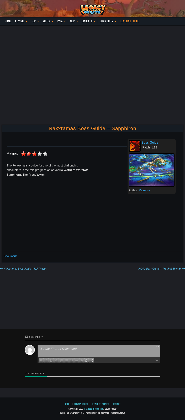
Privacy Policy (81, 404)
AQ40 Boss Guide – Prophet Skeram (161, 268)
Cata (60, 21)
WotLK (46, 21)
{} (86, 360)
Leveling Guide (130, 21)
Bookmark (10, 255)
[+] (91, 360)
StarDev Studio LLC (93, 408)
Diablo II (87, 21)
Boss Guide (149, 142)
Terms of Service (100, 404)
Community (106, 21)
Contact (117, 404)
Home (8, 21)
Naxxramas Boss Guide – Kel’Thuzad (23, 268)
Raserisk (144, 190)
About (67, 404)
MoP (72, 21)
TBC (34, 21)
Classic (19, 21)
